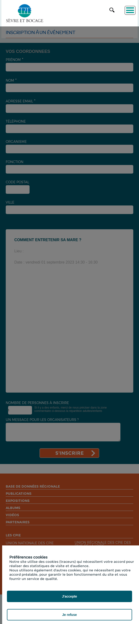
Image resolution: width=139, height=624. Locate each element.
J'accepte (69, 596)
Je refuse (69, 615)
